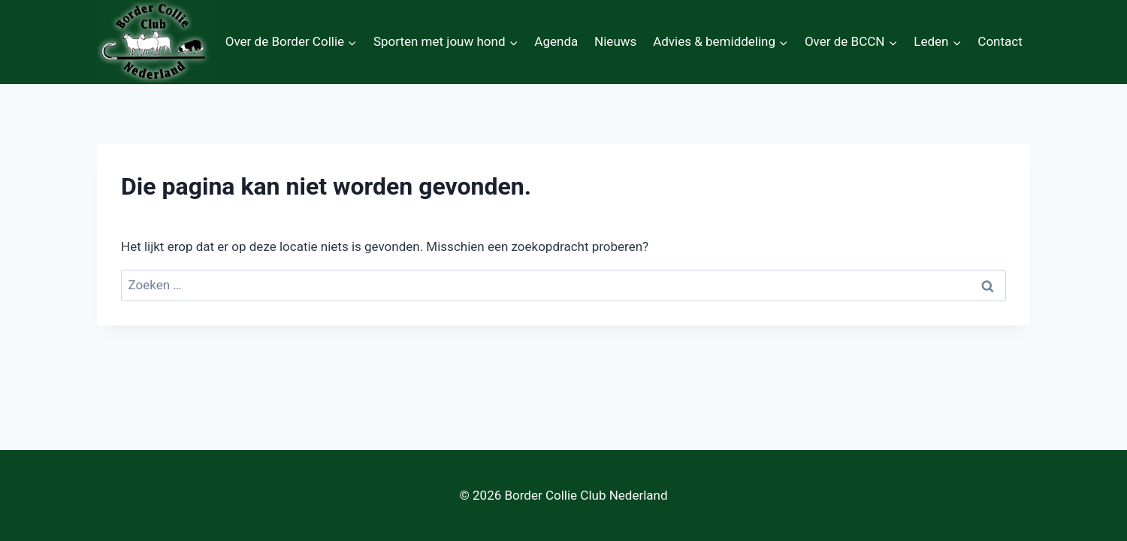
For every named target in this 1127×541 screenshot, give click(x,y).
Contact (999, 41)
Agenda (556, 41)
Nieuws (615, 41)
